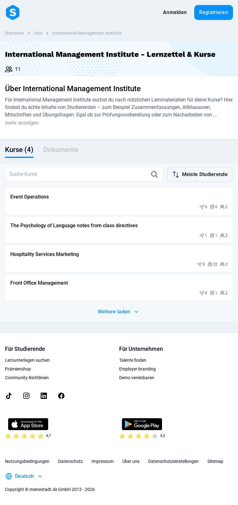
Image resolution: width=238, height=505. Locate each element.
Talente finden (132, 360)
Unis (38, 33)
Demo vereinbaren (136, 377)
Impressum (103, 461)
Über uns (130, 461)
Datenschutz (70, 461)
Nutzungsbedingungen (27, 461)
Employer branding (137, 368)
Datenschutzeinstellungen (173, 461)
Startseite (14, 33)
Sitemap (215, 461)
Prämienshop (18, 368)
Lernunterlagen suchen (27, 360)
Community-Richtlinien (27, 377)
